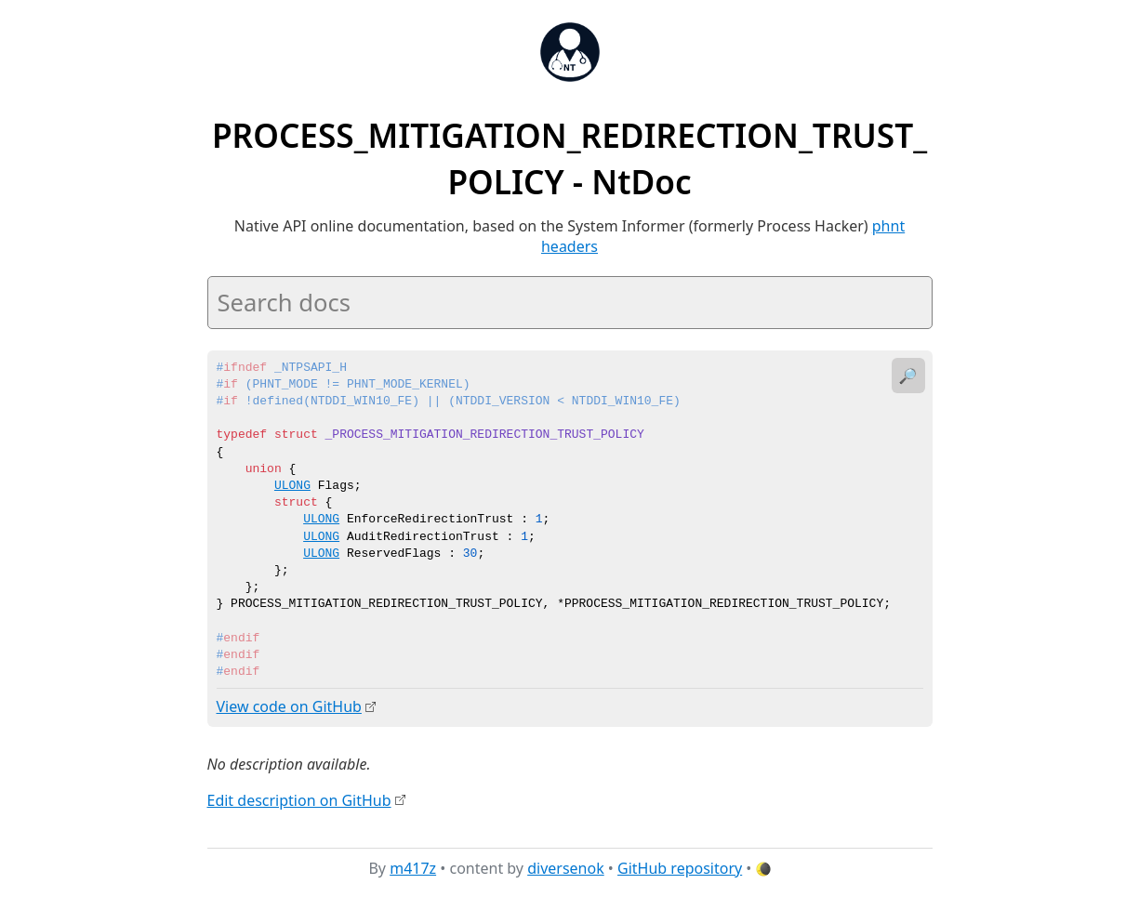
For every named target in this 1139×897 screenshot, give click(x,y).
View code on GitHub (289, 706)
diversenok (565, 868)
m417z (413, 868)
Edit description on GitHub (299, 799)
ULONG (292, 486)
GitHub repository (679, 868)
